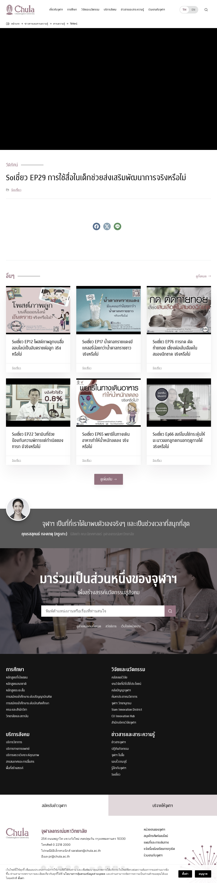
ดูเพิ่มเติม (108, 479)
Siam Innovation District (126, 710)
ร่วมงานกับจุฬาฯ (156, 10)
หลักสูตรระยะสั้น (15, 690)
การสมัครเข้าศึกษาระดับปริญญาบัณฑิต (29, 697)
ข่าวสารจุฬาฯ (118, 742)
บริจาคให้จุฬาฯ (163, 806)
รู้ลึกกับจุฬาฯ (118, 768)
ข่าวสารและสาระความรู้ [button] (132, 10)
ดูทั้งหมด (203, 276)
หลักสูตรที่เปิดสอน (17, 677)
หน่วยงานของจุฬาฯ (154, 829)
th (184, 9)
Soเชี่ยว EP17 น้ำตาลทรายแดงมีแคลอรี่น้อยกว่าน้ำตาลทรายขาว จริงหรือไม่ (107, 348)
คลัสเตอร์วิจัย (119, 677)
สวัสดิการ (111, 626)
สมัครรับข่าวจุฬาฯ (54, 806)
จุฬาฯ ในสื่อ (117, 755)
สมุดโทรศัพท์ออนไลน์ (156, 836)
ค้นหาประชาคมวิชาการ (124, 697)
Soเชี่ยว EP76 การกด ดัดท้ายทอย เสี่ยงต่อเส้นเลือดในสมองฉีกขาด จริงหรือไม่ (175, 348)
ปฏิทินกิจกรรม (120, 749)
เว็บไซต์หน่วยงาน (131, 626)
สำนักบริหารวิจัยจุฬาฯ (123, 723)
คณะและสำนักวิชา (16, 710)
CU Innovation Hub (123, 716)
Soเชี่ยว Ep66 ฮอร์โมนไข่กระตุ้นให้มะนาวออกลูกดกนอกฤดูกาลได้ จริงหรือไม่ (179, 440)
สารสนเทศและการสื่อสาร (20, 762)
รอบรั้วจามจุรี (119, 762)
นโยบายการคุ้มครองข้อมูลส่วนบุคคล (84, 873)
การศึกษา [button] (72, 10)
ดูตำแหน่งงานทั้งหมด (88, 626)
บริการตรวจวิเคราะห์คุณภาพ (22, 755)
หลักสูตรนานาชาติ (16, 684)
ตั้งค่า (21, 878)
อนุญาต (203, 873)
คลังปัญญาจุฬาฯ (121, 690)
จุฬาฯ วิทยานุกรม (121, 703)
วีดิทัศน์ (12, 165)
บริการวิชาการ (14, 742)
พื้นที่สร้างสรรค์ (14, 768)
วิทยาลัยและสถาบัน (17, 716)
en (193, 9)
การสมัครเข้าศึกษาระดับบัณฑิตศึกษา (27, 703)
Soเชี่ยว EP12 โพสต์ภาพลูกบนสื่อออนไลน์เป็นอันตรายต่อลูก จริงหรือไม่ (38, 348)
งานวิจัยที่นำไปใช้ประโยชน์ (126, 684)
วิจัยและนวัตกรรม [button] (90, 10)
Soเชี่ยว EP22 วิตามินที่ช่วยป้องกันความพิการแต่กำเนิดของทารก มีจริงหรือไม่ (37, 440)
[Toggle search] (206, 9)
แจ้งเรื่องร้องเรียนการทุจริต (159, 849)
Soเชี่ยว (16, 190)
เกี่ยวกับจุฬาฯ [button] (56, 10)
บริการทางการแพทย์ (17, 749)
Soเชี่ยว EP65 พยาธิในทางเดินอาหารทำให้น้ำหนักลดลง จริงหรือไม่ (106, 440)
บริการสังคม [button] (110, 10)
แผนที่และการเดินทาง (156, 842)
